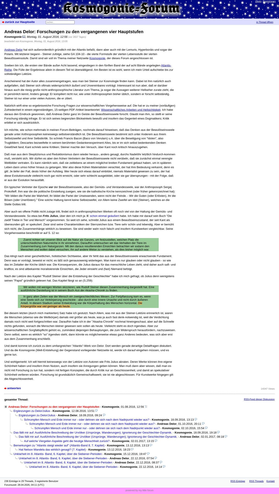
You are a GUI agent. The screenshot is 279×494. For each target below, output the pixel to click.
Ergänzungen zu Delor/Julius (32, 411)
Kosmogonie (97, 58)
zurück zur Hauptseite (20, 22)
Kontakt (271, 481)
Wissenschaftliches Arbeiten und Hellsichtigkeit (131, 109)
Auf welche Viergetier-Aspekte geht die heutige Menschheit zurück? (67, 441)
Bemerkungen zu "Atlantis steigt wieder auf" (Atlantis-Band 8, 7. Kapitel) (59, 445)
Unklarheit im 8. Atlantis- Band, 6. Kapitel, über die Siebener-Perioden (58, 454)
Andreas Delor (13, 49)
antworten (14, 388)
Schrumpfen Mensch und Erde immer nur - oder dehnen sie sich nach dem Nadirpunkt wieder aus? (86, 419)
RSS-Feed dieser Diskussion (259, 399)
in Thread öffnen (264, 22)
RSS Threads (256, 481)
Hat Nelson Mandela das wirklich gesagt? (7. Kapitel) (52, 449)
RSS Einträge (238, 481)
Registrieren (269, 1)
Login (258, 1)
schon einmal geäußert (104, 216)
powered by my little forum (140, 490)
